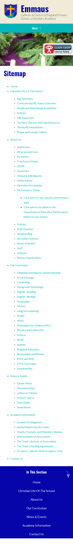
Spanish (21, 344)
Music (20, 320)
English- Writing (26, 296)
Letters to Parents (27, 392)
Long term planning (28, 310)
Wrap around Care (27, 151)
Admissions (23, 147)
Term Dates (23, 402)
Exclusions (23, 156)
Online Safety (24, 180)
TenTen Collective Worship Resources (38, 122)
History (21, 306)
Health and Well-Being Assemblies (37, 108)
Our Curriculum (19, 265)
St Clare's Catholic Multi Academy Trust (40, 451)
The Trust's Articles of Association (36, 441)
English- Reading (26, 291)
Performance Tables (28, 190)
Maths (20, 315)
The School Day (26, 388)
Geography (23, 301)
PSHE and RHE (25, 358)
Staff (20, 248)
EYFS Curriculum (26, 363)
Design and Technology (30, 286)
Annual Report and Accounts (33, 427)
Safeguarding (24, 233)
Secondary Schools (27, 238)
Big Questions (25, 98)
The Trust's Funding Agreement (35, 446)
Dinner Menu (24, 383)
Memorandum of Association (33, 436)
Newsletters (24, 407)
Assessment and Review (30, 354)
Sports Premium (26, 243)
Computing (23, 282)
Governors (23, 171)
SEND (20, 339)
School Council (25, 397)
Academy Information (22, 414)
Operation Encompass (29, 185)
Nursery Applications (29, 257)
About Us (15, 139)
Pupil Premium (25, 229)
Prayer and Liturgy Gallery (32, 132)
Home (8, 61)
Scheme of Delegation (29, 422)
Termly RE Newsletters (30, 127)
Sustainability (24, 368)
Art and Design (25, 277)
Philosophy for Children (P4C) (34, 325)
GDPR (20, 166)
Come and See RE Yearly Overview (36, 103)
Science (21, 334)
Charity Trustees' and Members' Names (39, 431)
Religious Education (28, 349)
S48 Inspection (25, 117)
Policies (21, 112)
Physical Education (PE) (30, 330)
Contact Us (16, 458)
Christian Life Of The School (26, 91)
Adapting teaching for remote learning (38, 272)
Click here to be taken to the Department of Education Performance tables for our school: (46, 211)
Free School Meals (27, 161)
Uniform (22, 253)
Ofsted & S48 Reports (29, 175)
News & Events (18, 375)
